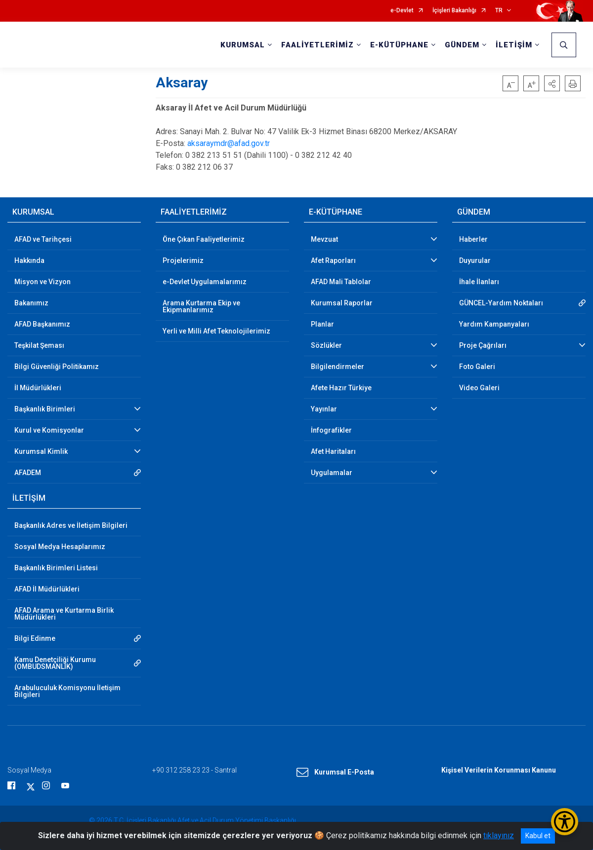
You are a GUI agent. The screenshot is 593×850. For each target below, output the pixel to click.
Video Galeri (479, 388)
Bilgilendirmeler (337, 366)
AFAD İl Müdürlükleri (47, 589)
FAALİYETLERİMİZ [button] (317, 44)
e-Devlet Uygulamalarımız (205, 282)
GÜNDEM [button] (462, 44)
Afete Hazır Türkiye (341, 388)
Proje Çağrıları (483, 345)
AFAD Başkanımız (42, 324)
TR (499, 10)
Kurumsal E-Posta (335, 772)
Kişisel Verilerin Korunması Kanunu (498, 770)
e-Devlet (402, 10)
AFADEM (27, 473)
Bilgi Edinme (34, 638)
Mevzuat (324, 239)
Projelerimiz (183, 260)
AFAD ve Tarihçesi (43, 239)
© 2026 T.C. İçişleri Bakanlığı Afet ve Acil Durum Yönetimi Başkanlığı (192, 820)
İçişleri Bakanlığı (454, 10)
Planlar (322, 324)
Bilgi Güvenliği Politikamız (56, 366)
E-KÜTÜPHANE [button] (399, 44)
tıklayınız (498, 835)
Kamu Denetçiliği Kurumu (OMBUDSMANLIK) (55, 663)
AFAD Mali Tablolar (341, 282)
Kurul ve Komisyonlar (49, 430)
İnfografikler (331, 430)
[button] (552, 83)
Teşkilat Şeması (39, 345)
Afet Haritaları (333, 451)
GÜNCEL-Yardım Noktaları (501, 303)
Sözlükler (326, 345)
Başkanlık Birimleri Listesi (56, 568)
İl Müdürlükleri (37, 388)
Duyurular (475, 260)
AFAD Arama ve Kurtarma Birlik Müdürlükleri (64, 613)
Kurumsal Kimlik (41, 451)
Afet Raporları (333, 260)
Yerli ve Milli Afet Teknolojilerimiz (216, 331)
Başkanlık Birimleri (44, 409)
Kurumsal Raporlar (342, 303)
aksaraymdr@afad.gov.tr (228, 143)
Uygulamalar (331, 473)
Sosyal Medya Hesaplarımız (59, 547)
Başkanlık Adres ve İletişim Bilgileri (70, 525)
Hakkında (29, 260)
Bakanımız (31, 303)
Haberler (473, 239)
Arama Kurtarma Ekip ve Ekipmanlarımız (201, 306)
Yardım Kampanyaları (494, 324)
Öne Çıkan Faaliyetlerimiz (204, 239)
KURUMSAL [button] (242, 44)
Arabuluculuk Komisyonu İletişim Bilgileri (67, 691)
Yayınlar (324, 409)
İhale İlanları (479, 282)
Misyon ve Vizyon (42, 282)
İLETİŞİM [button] (514, 44)
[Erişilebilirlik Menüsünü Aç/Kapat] (564, 821)
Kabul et (538, 836)
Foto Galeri (477, 366)
